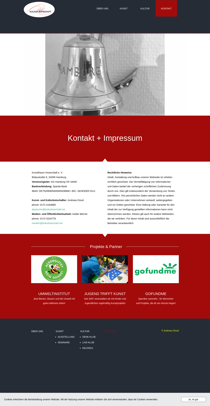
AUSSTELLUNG (66, 337)
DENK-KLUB (88, 337)
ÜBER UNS (102, 8)
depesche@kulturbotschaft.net (48, 209)
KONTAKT (166, 8)
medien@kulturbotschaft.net (47, 223)
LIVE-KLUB (88, 342)
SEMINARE (64, 342)
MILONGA (87, 348)
